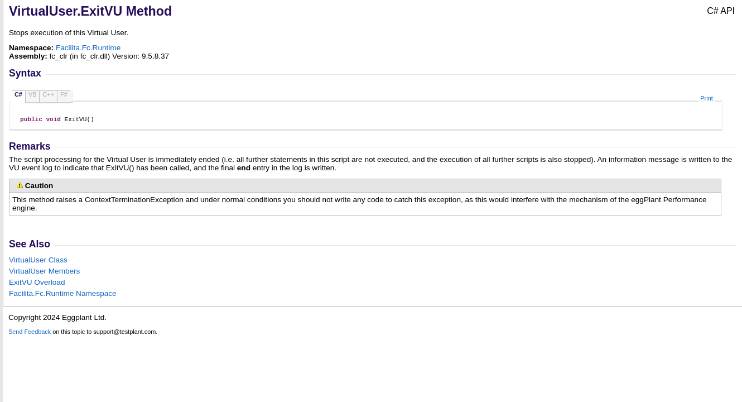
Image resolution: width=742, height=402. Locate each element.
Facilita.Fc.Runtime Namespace (63, 295)
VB (32, 94)
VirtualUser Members (44, 273)
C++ (48, 94)
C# (18, 94)
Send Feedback (29, 333)
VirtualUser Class (38, 261)
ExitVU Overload (37, 284)
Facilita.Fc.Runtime (88, 48)
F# (64, 94)
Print (706, 98)
